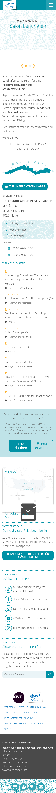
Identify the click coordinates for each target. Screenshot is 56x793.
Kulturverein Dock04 (35, 144)
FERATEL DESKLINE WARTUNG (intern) (23, 723)
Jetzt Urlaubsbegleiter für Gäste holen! (28, 555)
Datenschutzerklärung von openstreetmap (29, 433)
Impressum (9, 707)
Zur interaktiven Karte (25, 186)
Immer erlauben (20, 445)
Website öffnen (16, 230)
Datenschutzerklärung (32, 707)
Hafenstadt (15, 144)
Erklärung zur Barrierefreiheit (21, 712)
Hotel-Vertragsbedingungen (19, 718)
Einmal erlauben (42, 445)
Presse (7, 729)
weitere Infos (10, 137)
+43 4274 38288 (15, 759)
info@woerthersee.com (14, 766)
